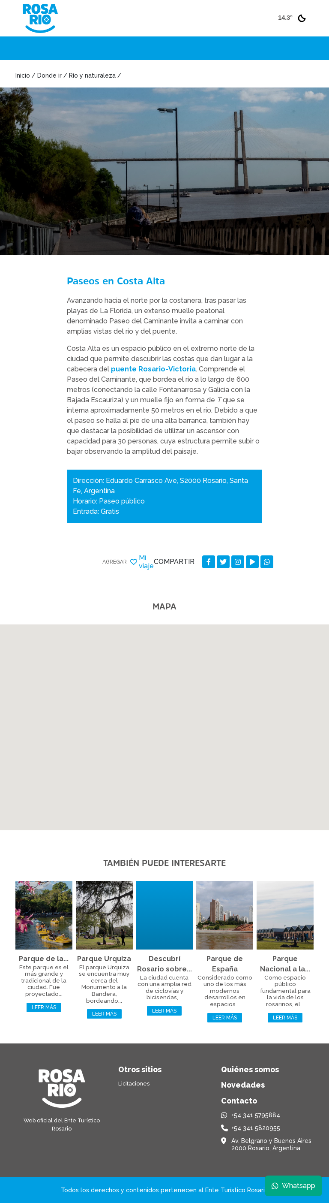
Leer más (44, 1007)
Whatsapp (293, 1186)
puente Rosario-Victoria (153, 369)
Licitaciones (134, 1083)
